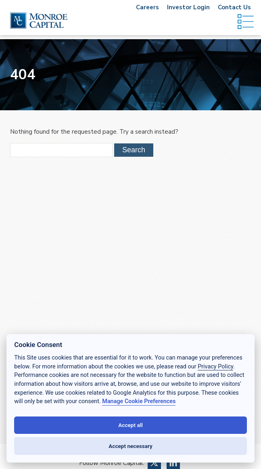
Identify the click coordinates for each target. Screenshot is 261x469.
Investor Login (188, 7)
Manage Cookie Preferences (138, 401)
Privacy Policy (215, 366)
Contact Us (234, 7)
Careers (147, 7)
